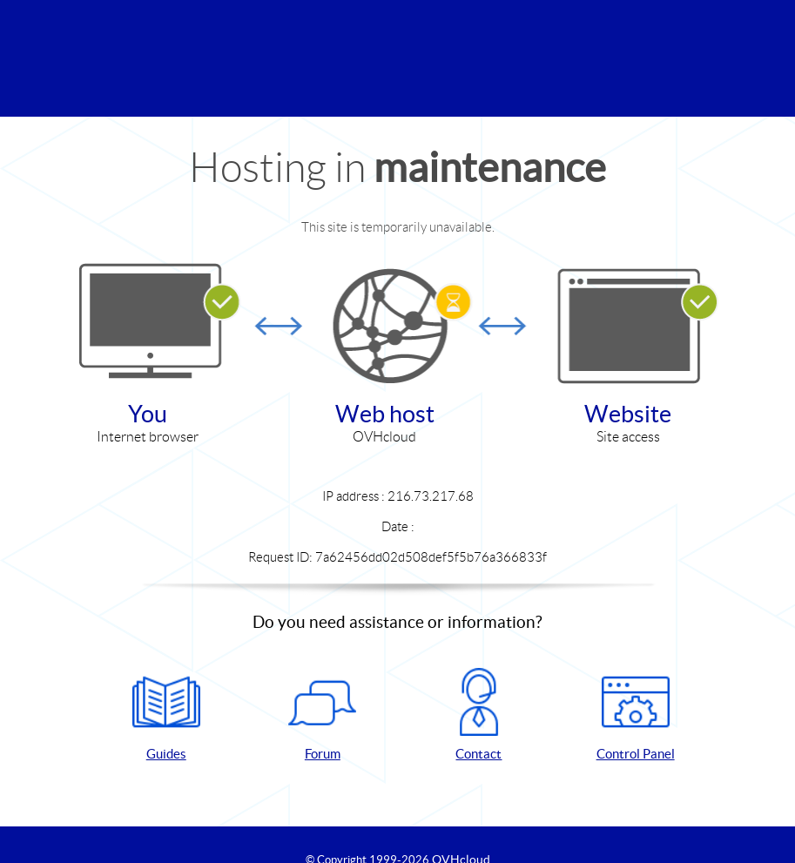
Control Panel (635, 714)
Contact (479, 714)
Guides (166, 714)
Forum (322, 714)
